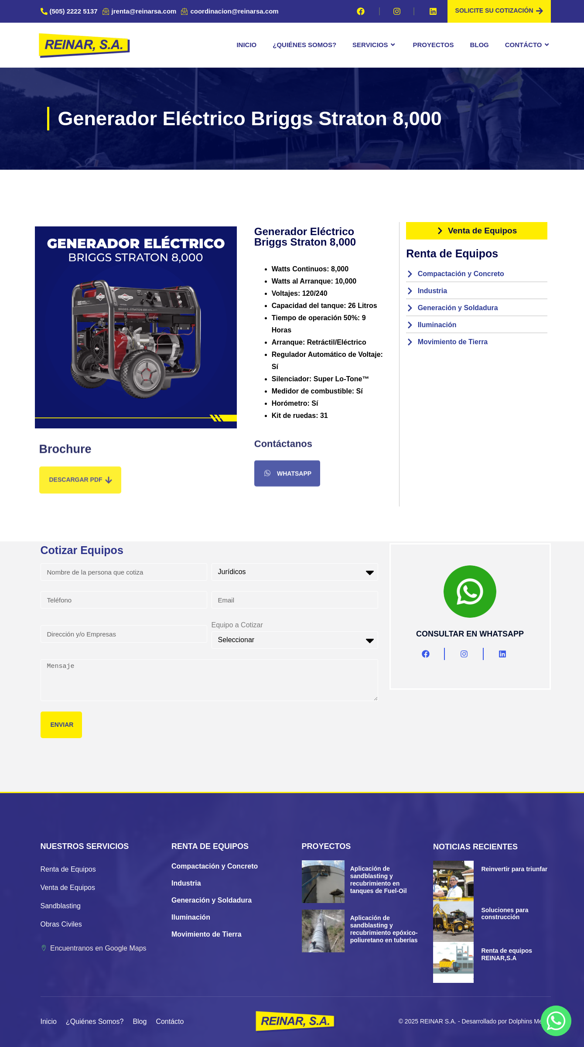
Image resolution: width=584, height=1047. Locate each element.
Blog (479, 44)
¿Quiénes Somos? (304, 44)
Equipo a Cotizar (237, 625)
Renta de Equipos (68, 869)
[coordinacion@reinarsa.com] (230, 11)
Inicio (246, 44)
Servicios (374, 45)
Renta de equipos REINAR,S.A (506, 954)
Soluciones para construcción (504, 914)
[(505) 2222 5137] (70, 11)
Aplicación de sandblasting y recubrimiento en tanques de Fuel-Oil (378, 879)
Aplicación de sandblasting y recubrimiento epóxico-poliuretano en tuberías (384, 928)
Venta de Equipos (68, 887)
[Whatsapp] (556, 1021)
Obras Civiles (61, 924)
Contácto (528, 45)
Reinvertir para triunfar (514, 869)
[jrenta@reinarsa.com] (140, 11)
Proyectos (433, 44)
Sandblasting (61, 906)
